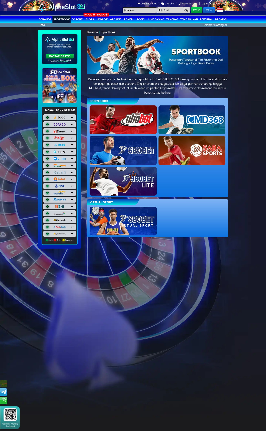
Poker (128, 19)
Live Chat (168, 3)
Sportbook (61, 19)
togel (141, 19)
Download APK (147, 3)
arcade (115, 19)
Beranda (45, 19)
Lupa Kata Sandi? (211, 3)
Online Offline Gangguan (60, 240)
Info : (43, 25)
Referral (206, 19)
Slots (90, 19)
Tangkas (172, 19)
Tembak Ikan (189, 19)
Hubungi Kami (188, 3)
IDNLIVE (103, 19)
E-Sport (77, 19)
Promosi (221, 19)
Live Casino (156, 19)
